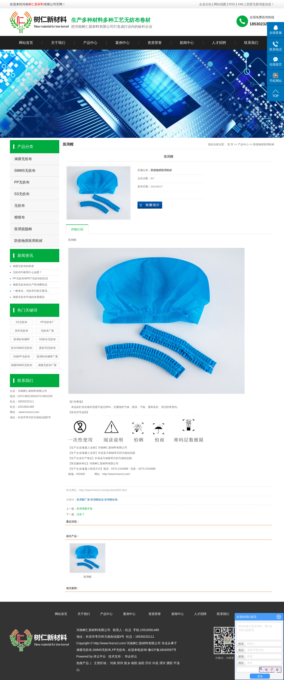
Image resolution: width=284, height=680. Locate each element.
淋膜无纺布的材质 (23, 266)
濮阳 (169, 663)
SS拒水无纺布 (47, 339)
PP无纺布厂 (47, 322)
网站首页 (26, 43)
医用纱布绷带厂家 (47, 356)
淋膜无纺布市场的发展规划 (29, 297)
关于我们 (58, 43)
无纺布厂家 (47, 330)
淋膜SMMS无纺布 (21, 365)
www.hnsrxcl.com (29, 412)
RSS (232, 4)
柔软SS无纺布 (47, 347)
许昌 (155, 663)
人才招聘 (219, 43)
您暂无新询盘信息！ (260, 4)
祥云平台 (99, 656)
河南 (113, 663)
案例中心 (122, 43)
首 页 (230, 144)
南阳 (134, 663)
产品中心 (90, 43)
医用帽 (87, 576)
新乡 (127, 663)
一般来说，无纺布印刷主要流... (31, 290)
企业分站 (205, 4)
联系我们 (251, 43)
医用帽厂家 (83, 499)
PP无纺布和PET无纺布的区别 (30, 278)
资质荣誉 (155, 43)
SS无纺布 (22, 194)
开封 (148, 663)
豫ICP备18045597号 (162, 650)
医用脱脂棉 (23, 229)
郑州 (120, 663)
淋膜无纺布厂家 (47, 365)
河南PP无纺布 (21, 356)
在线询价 (149, 205)
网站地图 (220, 4)
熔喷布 (19, 217)
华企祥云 (131, 656)
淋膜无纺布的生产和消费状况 (30, 284)
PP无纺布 (22, 182)
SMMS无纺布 (24, 170)
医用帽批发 (97, 499)
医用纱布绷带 (22, 339)
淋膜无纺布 (23, 159)
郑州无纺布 (21, 330)
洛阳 (141, 663)
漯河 (162, 663)
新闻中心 (187, 43)
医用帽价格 (111, 499)
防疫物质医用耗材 (28, 241)
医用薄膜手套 (85, 508)
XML (241, 4)
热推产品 (82, 663)
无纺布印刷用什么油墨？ (27, 272)
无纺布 (19, 205)
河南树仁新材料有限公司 (32, 390)
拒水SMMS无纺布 (21, 347)
